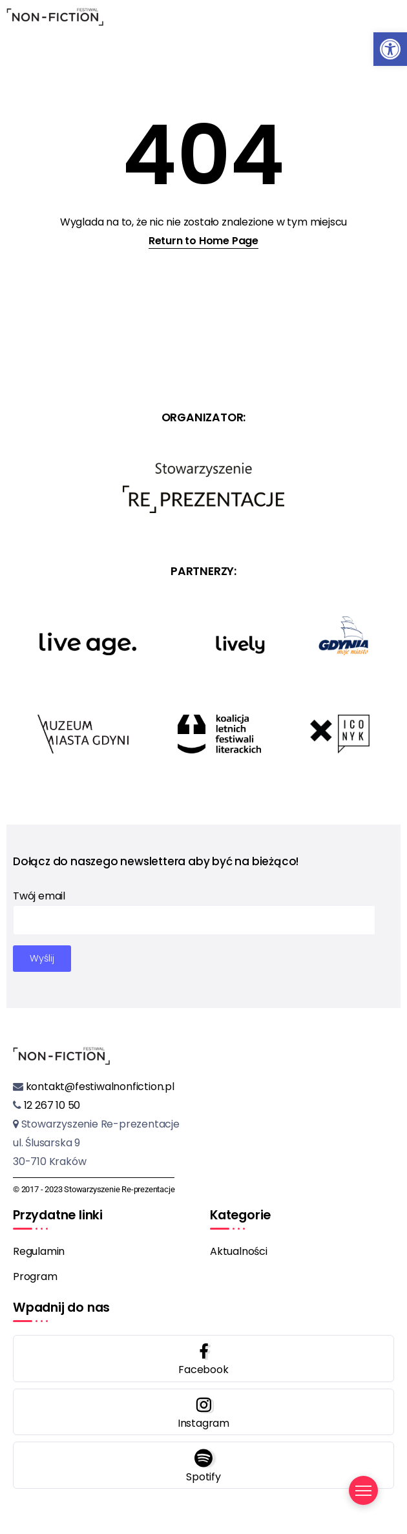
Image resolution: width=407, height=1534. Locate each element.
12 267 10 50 (50, 1105)
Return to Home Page (203, 240)
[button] (390, 49)
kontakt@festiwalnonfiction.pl (98, 1086)
